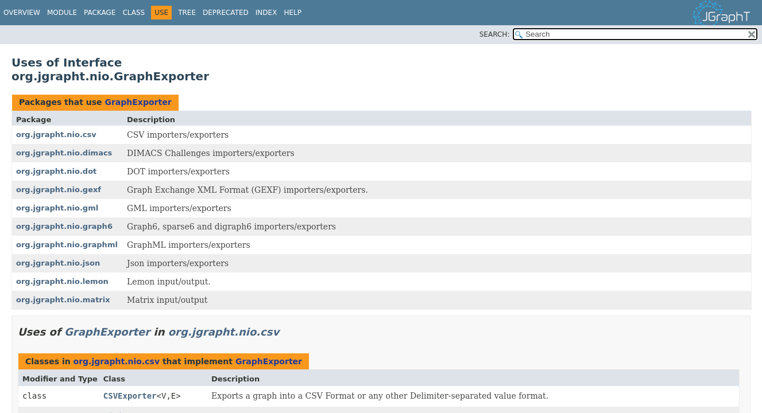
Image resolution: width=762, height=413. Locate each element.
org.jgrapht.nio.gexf (58, 189)
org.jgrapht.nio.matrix (63, 299)
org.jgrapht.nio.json (58, 263)
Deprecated (226, 13)
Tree (187, 13)
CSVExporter (130, 395)
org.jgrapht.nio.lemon (62, 281)
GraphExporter (138, 102)
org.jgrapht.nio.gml (57, 208)
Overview (21, 13)
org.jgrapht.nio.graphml (67, 244)
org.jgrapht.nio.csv (56, 134)
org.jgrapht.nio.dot (56, 171)
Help (292, 13)
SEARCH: (494, 34)
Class (133, 13)
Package (99, 13)
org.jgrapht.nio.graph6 (64, 226)
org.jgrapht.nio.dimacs (64, 153)
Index (266, 13)
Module (62, 13)
